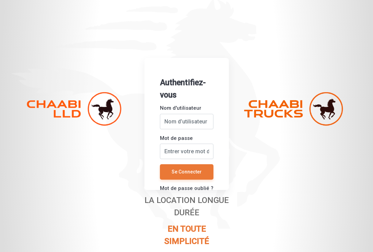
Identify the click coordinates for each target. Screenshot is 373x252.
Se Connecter (187, 172)
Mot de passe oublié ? (186, 188)
